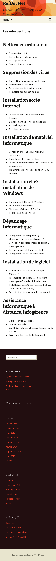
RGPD (8, 503)
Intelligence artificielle (16, 381)
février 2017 (11, 446)
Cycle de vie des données (17, 376)
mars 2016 (10, 456)
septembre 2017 (13, 442)
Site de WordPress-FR (16, 537)
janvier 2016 (11, 460)
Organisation (11, 494)
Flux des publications (15, 527)
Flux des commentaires (16, 532)
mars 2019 (10, 432)
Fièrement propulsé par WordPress (28, 555)
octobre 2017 (12, 437)
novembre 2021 (13, 428)
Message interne (13, 489)
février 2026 (11, 423)
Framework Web (13, 484)
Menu (6, 19)
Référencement (13, 498)
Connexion (10, 523)
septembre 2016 (13, 451)
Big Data (9, 480)
